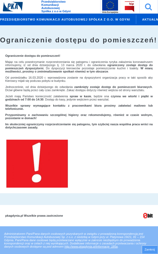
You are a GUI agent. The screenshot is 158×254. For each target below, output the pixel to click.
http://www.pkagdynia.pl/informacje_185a (91, 246)
